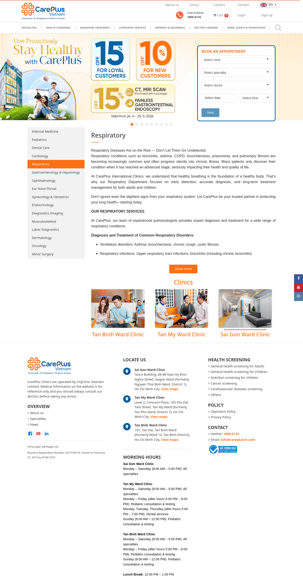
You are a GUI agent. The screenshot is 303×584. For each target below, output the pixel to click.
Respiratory (40, 164)
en (267, 4)
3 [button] (141, 124)
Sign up (267, 15)
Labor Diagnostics (45, 229)
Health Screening (58, 27)
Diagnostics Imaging (47, 213)
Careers (219, 5)
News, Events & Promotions (246, 27)
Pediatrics (39, 140)
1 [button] (132, 124)
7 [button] (161, 124)
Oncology (39, 246)
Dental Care (41, 148)
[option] (151, 76)
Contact (243, 5)
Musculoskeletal (44, 221)
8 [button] (166, 124)
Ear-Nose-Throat (44, 188)
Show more (183, 269)
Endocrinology (43, 205)
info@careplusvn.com (238, 439)
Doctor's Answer (206, 27)
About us (172, 5)
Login (241, 15)
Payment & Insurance (170, 27)
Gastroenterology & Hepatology (56, 172)
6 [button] (156, 124)
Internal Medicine (45, 131)
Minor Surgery (43, 254)
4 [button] (146, 124)
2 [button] (137, 124)
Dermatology (42, 238)
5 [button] (151, 124)
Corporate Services (132, 27)
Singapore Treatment (95, 27)
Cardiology (40, 156)
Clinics (194, 5)
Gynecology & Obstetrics (50, 197)
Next (210, 112)
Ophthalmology (44, 180)
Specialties (29, 27)
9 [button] (171, 124)
